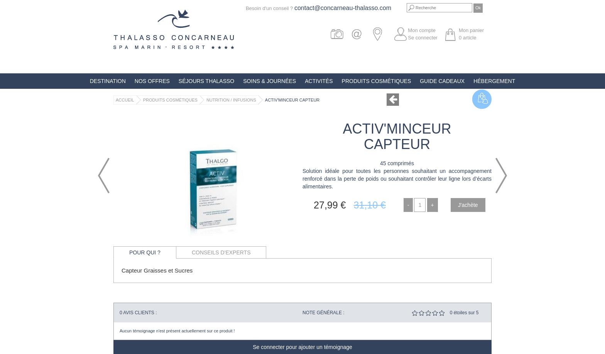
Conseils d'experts (221, 252)
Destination (108, 81)
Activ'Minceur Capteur (292, 100)
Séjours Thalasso (206, 81)
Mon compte (422, 30)
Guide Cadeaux (442, 81)
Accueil (125, 100)
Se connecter (423, 38)
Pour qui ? (145, 252)
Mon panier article (471, 34)
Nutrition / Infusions (231, 100)
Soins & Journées (269, 81)
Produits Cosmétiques (376, 81)
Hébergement (494, 81)
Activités (319, 81)
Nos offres (152, 81)
